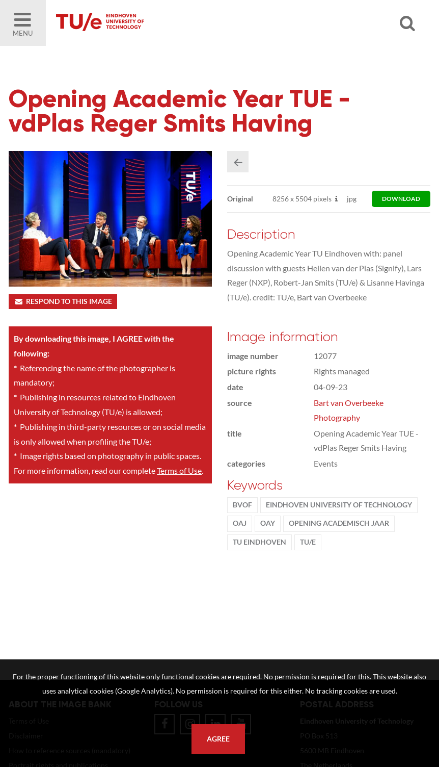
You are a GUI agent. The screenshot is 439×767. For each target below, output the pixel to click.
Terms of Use (179, 470)
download (401, 198)
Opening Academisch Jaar (339, 523)
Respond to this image (63, 301)
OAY (267, 523)
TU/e (308, 542)
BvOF (242, 505)
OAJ (239, 523)
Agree (218, 739)
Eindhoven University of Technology (339, 505)
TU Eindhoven (259, 542)
